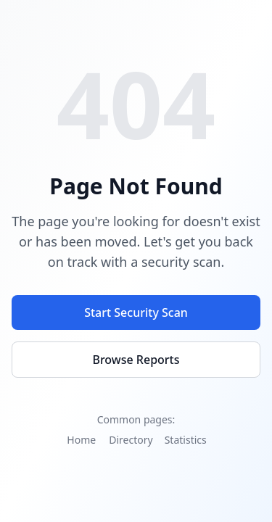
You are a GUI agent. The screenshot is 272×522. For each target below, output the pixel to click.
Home (81, 440)
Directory (130, 440)
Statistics (186, 440)
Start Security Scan (136, 312)
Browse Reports (135, 360)
